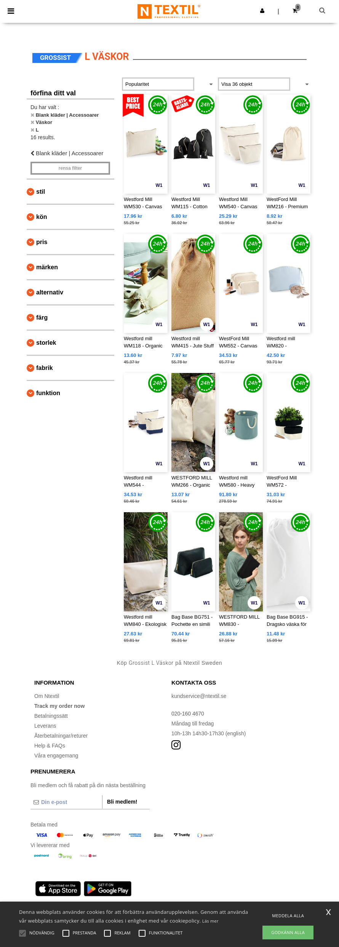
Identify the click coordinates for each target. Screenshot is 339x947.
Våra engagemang (56, 755)
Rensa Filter (70, 168)
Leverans (45, 726)
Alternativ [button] (49, 292)
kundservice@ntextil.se (198, 696)
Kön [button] (41, 217)
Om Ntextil (46, 696)
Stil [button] (40, 191)
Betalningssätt (51, 716)
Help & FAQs (49, 746)
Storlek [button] (46, 342)
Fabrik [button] (44, 368)
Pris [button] (41, 242)
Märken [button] (47, 267)
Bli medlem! (122, 802)
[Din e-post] (66, 802)
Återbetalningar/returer (61, 736)
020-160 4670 (187, 714)
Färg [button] (42, 317)
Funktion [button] (48, 393)
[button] (262, 11)
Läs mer (210, 921)
